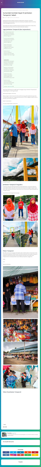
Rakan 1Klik (10, 86)
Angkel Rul (5, 17)
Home (4, 10)
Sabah (6, 10)
